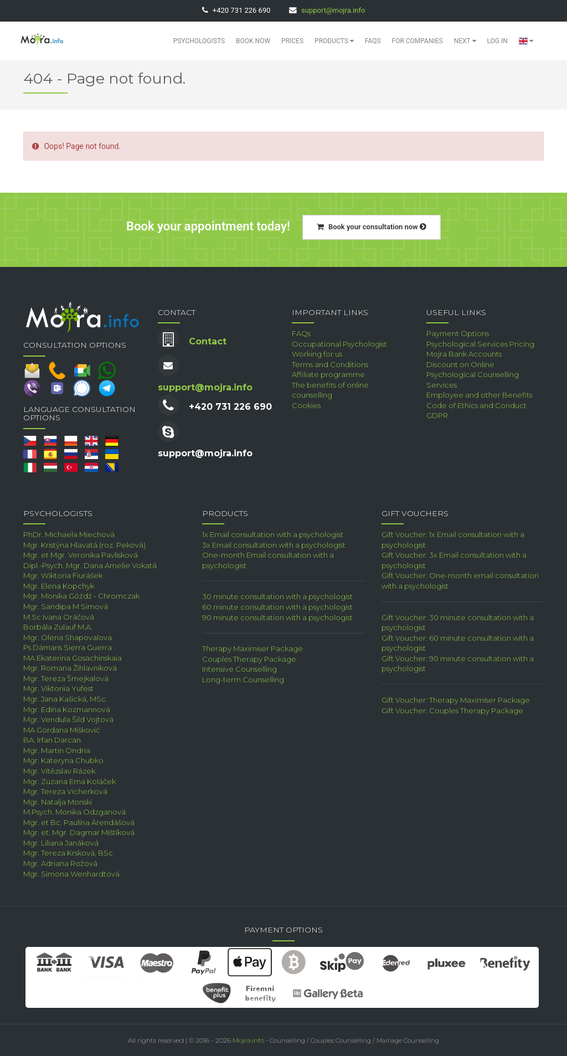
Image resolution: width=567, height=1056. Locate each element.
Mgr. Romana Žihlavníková (70, 667)
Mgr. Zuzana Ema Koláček (69, 781)
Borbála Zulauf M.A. (57, 626)
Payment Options (457, 333)
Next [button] (465, 41)
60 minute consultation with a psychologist (277, 606)
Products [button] (334, 41)
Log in (497, 41)
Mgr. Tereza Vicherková (65, 791)
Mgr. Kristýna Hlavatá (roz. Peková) (84, 544)
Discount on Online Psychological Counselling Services (472, 374)
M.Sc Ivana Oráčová (58, 616)
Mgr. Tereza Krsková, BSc (68, 852)
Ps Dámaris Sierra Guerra (67, 647)
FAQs (373, 41)
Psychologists (199, 41)
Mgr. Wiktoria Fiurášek (62, 575)
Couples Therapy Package (249, 659)
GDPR (437, 415)
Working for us (317, 353)
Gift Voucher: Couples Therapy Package (452, 710)
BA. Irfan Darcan (52, 739)
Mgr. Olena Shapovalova (67, 637)
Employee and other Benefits (479, 394)
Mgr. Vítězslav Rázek (59, 770)
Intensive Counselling (239, 668)
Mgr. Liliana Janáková (61, 842)
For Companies (417, 41)
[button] (526, 41)
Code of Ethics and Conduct (476, 405)
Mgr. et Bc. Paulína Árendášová (79, 822)
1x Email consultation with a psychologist (272, 534)
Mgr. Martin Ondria (56, 750)
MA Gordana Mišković (61, 729)
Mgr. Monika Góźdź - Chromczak (81, 595)
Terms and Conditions (330, 364)
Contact (207, 341)
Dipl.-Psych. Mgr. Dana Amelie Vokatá (90, 565)
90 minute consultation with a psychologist (277, 617)
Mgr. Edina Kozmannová (66, 709)
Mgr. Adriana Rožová (60, 863)
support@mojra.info (333, 10)
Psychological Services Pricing (480, 343)
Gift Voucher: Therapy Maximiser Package (456, 700)
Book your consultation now (371, 227)
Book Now (253, 41)
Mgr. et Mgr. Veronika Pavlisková (80, 554)
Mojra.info (248, 1040)
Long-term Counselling (243, 679)
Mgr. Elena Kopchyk (58, 585)
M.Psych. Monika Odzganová (74, 811)
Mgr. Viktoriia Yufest (58, 688)
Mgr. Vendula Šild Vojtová (68, 719)
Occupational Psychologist (339, 343)
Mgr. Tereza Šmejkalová (66, 678)
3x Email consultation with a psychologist (274, 544)
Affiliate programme (328, 374)
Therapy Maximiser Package (252, 648)
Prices (292, 41)
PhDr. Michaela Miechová (69, 534)
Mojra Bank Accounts (464, 353)
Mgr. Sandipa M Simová (65, 606)
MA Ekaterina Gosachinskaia (72, 657)
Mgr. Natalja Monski (57, 801)
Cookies (306, 405)
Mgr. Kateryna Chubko (63, 760)
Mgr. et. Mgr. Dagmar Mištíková (79, 832)
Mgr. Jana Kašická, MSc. (65, 698)
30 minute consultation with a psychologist (277, 596)
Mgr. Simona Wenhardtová (71, 873)
